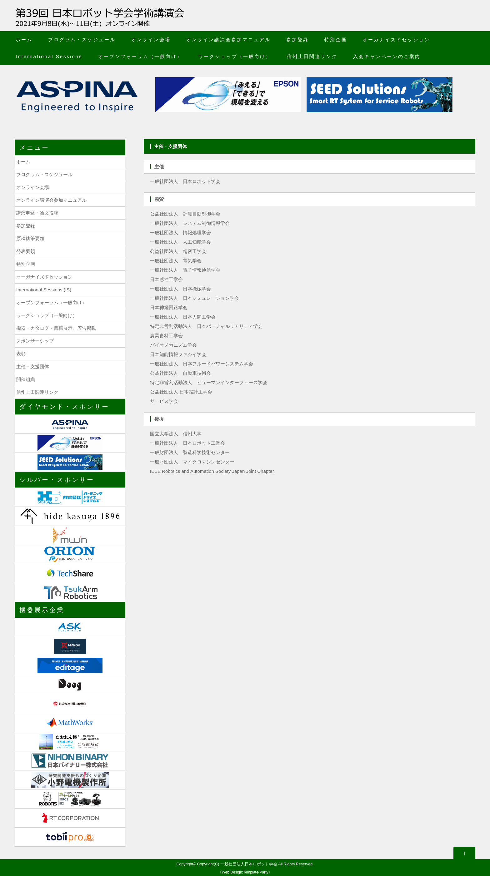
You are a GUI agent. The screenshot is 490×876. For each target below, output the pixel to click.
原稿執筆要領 (30, 238)
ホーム (24, 39)
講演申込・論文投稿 (37, 212)
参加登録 (297, 39)
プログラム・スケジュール (82, 39)
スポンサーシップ (35, 341)
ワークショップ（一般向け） (234, 56)
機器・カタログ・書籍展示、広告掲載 (56, 328)
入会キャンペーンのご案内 (387, 56)
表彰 (21, 353)
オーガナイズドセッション (396, 39)
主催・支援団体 (32, 366)
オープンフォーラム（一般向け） (140, 56)
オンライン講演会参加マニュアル (228, 39)
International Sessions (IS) (43, 289)
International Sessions (49, 56)
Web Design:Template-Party (245, 872)
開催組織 (25, 379)
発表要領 (25, 251)
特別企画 (335, 39)
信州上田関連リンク (312, 56)
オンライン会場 (151, 39)
